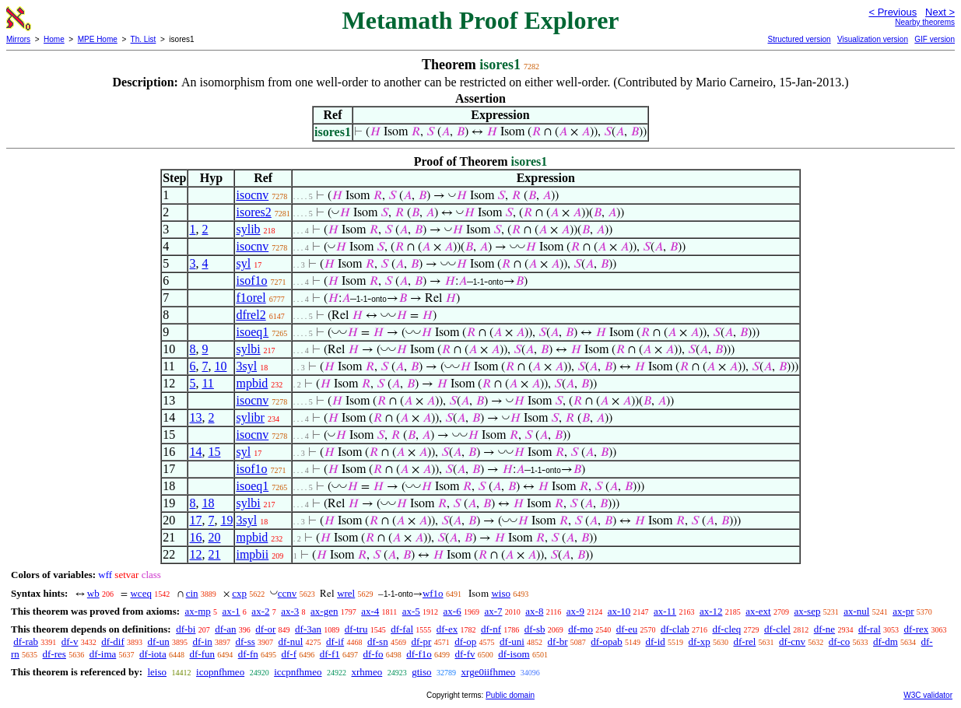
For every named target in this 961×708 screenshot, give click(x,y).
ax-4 (370, 611)
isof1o (251, 280)
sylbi (248, 349)
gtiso (421, 672)
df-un (159, 641)
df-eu (626, 629)
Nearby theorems (925, 22)
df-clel (777, 629)
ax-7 (493, 611)
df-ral (869, 629)
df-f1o (419, 654)
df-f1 (330, 654)
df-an (225, 629)
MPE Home (97, 39)
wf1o (433, 593)
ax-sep (807, 611)
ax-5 (411, 611)
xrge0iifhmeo (488, 672)
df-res (54, 654)
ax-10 (619, 611)
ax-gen (324, 611)
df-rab (25, 641)
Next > (940, 12)
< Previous (892, 12)
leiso (157, 672)
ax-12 (711, 611)
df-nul (291, 641)
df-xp (699, 641)
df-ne (824, 629)
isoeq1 (252, 331)
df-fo (373, 654)
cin (192, 593)
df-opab (606, 641)
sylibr (250, 417)
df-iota (153, 654)
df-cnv (792, 641)
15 (214, 451)
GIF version (934, 39)
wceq (140, 593)
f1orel (250, 297)
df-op (465, 641)
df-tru (356, 629)
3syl (246, 366)
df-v (70, 641)
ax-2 (260, 611)
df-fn (248, 654)
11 (207, 383)
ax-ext (757, 611)
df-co (839, 641)
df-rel (744, 641)
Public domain (510, 695)
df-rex (916, 629)
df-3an (308, 629)
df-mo (580, 629)
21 (214, 554)
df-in (202, 641)
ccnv (287, 593)
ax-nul (856, 611)
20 (214, 537)
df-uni (512, 641)
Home (54, 39)
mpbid (252, 383)
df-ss (245, 641)
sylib (248, 229)
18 (208, 503)
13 (195, 417)
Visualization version (872, 39)
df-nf (491, 629)
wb (93, 593)
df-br (558, 641)
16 (195, 537)
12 (195, 554)
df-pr (421, 641)
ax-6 (452, 611)
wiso (500, 593)
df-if (335, 641)
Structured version (798, 39)
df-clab (675, 629)
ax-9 (575, 611)
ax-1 (231, 611)
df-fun (202, 654)
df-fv (464, 654)
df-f (288, 654)
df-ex (447, 629)
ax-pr (903, 611)
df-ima (103, 654)
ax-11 (665, 611)
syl (243, 263)
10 (220, 366)
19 (226, 520)
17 (195, 520)
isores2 (253, 212)
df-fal (402, 629)
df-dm (885, 641)
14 (195, 451)
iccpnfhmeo (297, 672)
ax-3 (290, 611)
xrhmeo (367, 672)
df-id (655, 641)
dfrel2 (250, 314)
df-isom (513, 654)
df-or (265, 629)
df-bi (185, 629)
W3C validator (927, 695)
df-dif (113, 641)
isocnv (252, 195)
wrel (346, 593)
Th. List (143, 39)
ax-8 (534, 611)
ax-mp (198, 611)
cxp (239, 593)
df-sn (377, 641)
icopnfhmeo (220, 672)
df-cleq (726, 629)
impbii (252, 554)
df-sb (534, 629)
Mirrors (18, 39)
